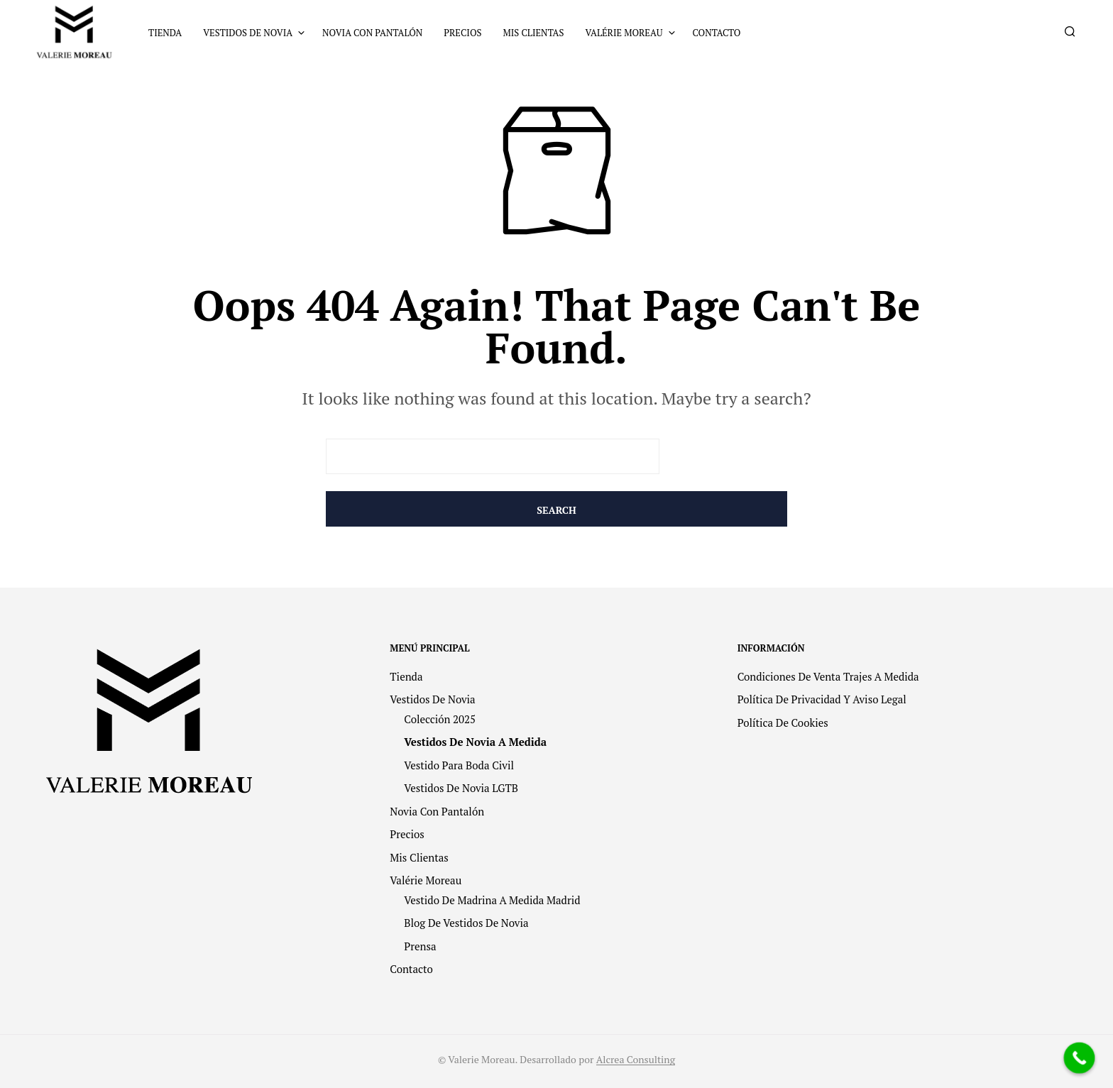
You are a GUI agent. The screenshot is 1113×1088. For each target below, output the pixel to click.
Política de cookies (783, 722)
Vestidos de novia (247, 32)
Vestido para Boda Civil (459, 765)
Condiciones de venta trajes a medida (828, 676)
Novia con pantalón (372, 32)
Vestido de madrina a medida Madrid (492, 900)
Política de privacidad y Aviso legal (822, 699)
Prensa (420, 946)
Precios (462, 32)
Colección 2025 (440, 719)
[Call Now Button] (1079, 1058)
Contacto (717, 32)
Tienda (165, 32)
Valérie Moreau (623, 32)
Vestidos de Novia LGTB (461, 788)
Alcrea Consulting (635, 1059)
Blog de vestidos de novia (466, 923)
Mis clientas (533, 32)
